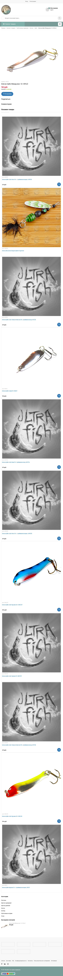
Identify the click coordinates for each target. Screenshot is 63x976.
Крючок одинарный (6, 903)
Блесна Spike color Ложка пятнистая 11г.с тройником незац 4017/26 (19, 745)
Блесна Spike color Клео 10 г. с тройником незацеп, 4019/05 (17, 533)
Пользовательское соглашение (42, 960)
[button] (53, 9)
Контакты (30, 960)
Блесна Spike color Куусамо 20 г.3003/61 (12, 816)
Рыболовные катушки (6, 913)
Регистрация (33, 1)
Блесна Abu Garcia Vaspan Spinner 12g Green (13, 250)
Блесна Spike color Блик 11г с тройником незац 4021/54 (16, 462)
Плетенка (3, 900)
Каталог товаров (9, 24)
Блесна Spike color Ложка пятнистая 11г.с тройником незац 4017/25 (19, 319)
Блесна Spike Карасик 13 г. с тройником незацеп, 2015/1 (16, 887)
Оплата (3, 960)
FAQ (13, 960)
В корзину (7, 94)
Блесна (3, 908)
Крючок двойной (5, 905)
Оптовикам (54, 960)
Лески (2, 916)
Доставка (8, 960)
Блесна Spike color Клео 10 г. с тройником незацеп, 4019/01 (17, 179)
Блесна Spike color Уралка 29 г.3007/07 (12, 676)
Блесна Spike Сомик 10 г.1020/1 (9, 390)
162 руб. (17, 923)
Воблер (3, 910)
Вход (26, 1)
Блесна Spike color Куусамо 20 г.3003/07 (12, 604)
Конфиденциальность (21, 960)
